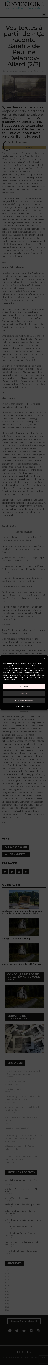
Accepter (24, 686)
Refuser (24, 693)
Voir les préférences (24, 700)
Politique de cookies (23, 706)
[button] (44, 658)
